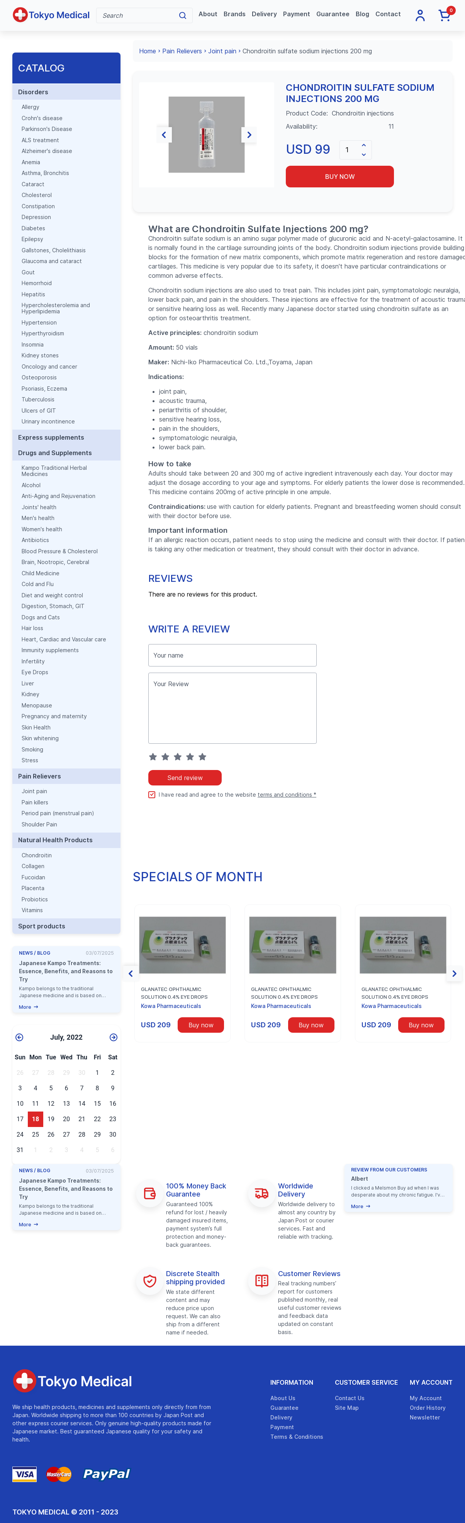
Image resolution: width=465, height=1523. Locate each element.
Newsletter (425, 1417)
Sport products (41, 926)
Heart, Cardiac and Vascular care (64, 639)
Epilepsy (32, 239)
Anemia (31, 162)
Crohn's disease (42, 118)
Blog (362, 14)
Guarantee (333, 14)
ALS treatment (40, 140)
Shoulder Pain (39, 824)
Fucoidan (33, 877)
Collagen (33, 866)
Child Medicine (40, 573)
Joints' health (39, 507)
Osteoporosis (39, 377)
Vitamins (32, 910)
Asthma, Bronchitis (45, 173)
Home (147, 51)
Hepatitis (33, 294)
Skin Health (36, 727)
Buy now (340, 176)
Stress (30, 760)
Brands (235, 14)
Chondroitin (37, 855)
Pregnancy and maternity (54, 716)
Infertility (33, 661)
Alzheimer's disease (47, 151)
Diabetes (33, 228)
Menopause (37, 705)
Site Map (347, 1407)
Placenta (33, 888)
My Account (431, 1382)
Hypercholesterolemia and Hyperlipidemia (56, 308)
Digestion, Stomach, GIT (53, 606)
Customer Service (366, 1382)
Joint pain (34, 791)
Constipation (38, 206)
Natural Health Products (55, 840)
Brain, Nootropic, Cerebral (55, 562)
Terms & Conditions (296, 1436)
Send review (185, 778)
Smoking (32, 749)
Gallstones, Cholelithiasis (54, 250)
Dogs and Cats (41, 617)
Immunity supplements (50, 650)
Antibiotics (35, 540)
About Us (282, 1398)
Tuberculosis (38, 399)
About (208, 14)
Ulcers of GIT (39, 411)
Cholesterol (37, 195)
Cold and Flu (38, 584)
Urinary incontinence (48, 421)
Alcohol (31, 485)
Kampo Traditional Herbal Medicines (54, 471)
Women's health (42, 529)
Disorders (33, 92)
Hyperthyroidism (43, 333)
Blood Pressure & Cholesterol (60, 551)
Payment (296, 14)
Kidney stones (40, 355)
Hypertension (39, 323)
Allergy (30, 107)
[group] (206, 134)
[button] (146, 135)
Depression (36, 217)
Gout (28, 272)
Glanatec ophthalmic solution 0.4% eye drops (174, 993)
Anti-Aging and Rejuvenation (58, 496)
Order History (428, 1407)
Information (291, 1382)
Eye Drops (35, 672)
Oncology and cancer (49, 367)
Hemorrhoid (37, 283)
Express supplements (51, 437)
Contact (388, 14)
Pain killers (35, 802)
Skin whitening (40, 738)
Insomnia (33, 345)
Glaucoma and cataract (52, 261)
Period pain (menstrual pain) (58, 813)
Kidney (30, 694)
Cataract (33, 184)
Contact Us (350, 1398)
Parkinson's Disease (47, 129)
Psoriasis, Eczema (44, 389)
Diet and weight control (52, 595)
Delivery (264, 14)
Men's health (38, 518)
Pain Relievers (39, 776)
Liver (28, 683)
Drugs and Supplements (55, 453)
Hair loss (32, 628)
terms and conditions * (287, 794)
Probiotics (35, 899)
